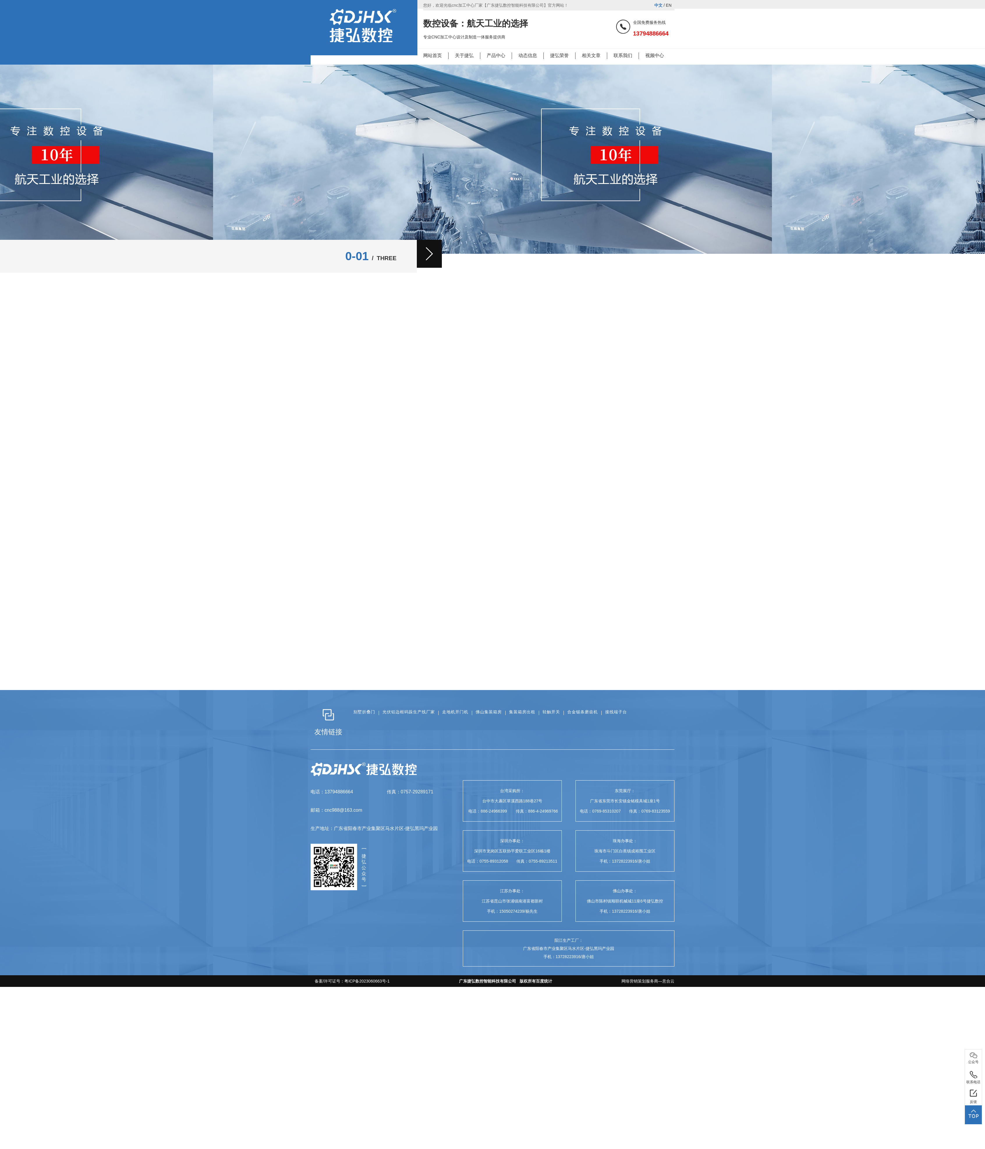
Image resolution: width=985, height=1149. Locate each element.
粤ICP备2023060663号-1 (367, 981)
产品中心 (496, 55)
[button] (429, 254)
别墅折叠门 (364, 712)
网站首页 (432, 55)
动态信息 (527, 55)
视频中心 (654, 55)
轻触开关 (551, 712)
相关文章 (591, 55)
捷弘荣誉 (559, 55)
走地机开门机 (455, 712)
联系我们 (623, 55)
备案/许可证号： (350, 981)
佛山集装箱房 (489, 712)
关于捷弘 (464, 55)
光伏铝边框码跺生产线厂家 (408, 712)
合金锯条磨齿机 (582, 712)
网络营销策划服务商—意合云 (647, 981)
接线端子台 (616, 712)
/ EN (663, 5)
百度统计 (544, 981)
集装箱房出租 (522, 712)
